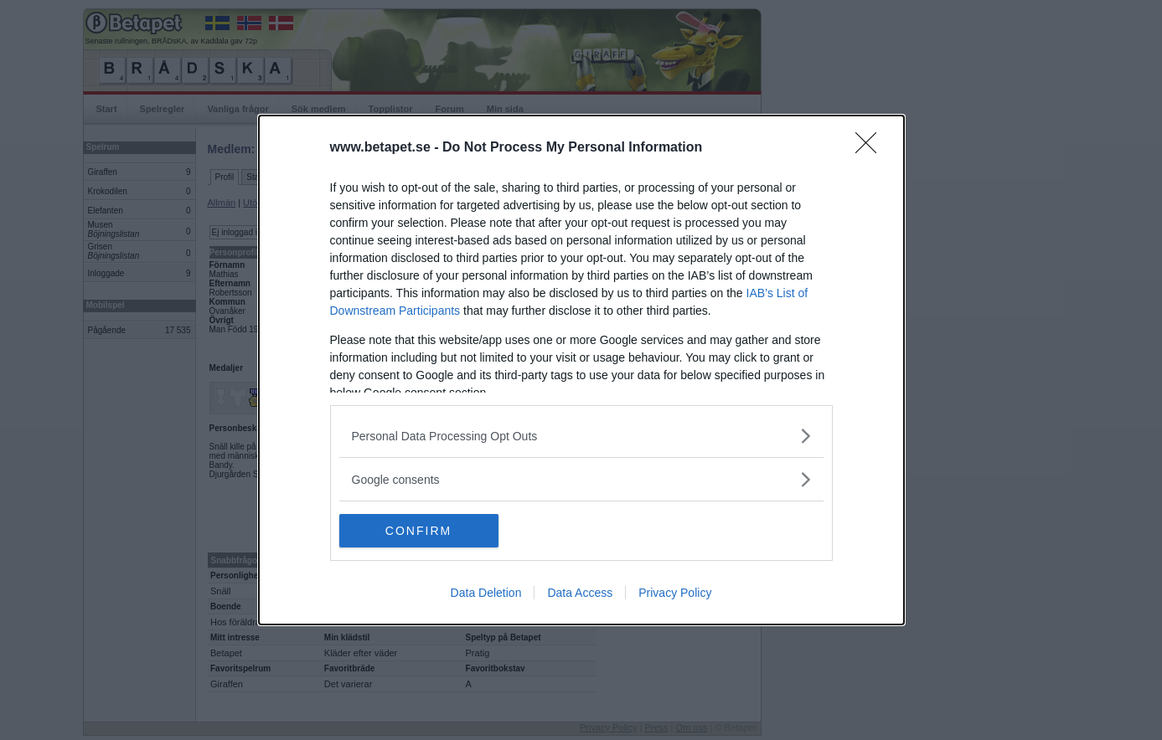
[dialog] (581, 370)
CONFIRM (418, 530)
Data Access (579, 592)
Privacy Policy (674, 592)
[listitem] (581, 436)
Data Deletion (486, 592)
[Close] (871, 148)
